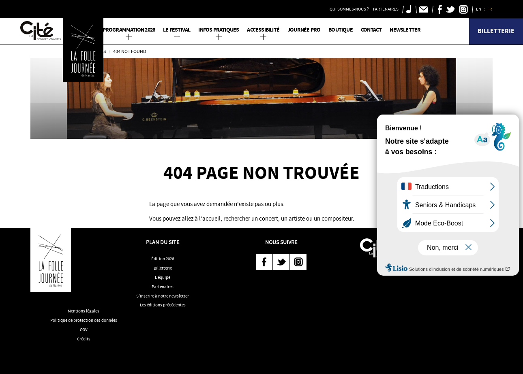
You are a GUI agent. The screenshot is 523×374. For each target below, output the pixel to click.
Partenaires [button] (386, 9)
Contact (371, 30)
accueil (211, 219)
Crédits (83, 339)
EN (479, 9)
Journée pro (303, 30)
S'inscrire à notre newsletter (162, 296)
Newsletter (405, 30)
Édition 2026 (162, 258)
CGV (84, 329)
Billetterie (496, 31)
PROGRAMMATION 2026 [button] (129, 30)
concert (268, 219)
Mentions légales (83, 311)
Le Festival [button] (176, 30)
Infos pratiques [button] (218, 30)
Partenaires (163, 286)
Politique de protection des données (83, 320)
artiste (297, 219)
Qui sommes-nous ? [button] (349, 9)
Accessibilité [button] (263, 30)
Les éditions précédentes (163, 305)
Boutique (340, 30)
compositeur (337, 219)
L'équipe (162, 277)
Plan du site (162, 242)
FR (490, 9)
